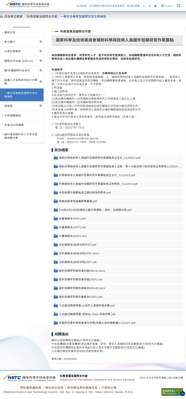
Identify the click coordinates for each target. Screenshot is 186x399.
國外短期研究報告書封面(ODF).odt (80, 279)
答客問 (8, 106)
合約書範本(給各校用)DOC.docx (79, 253)
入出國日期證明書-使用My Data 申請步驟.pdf (87, 314)
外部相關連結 (12, 115)
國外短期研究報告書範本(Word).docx (82, 288)
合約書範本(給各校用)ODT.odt (78, 262)
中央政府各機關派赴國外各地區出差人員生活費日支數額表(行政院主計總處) (98, 347)
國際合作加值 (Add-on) (18, 61)
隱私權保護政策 (30, 387)
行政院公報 (109, 387)
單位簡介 (9, 41)
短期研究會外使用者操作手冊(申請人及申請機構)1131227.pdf (97, 322)
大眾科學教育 (12, 51)
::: (5, 2)
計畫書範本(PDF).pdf (72, 218)
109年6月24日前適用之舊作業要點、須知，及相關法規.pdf (95, 209)
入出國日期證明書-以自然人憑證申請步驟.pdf (87, 305)
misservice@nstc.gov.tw (83, 138)
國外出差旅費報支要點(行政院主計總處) (76, 340)
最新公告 (9, 32)
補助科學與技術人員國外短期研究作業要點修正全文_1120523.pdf (100, 157)
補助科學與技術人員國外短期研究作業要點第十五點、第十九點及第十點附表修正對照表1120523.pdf (121, 166)
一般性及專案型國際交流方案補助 (83, 16)
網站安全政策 (54, 387)
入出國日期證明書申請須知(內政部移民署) (77, 351)
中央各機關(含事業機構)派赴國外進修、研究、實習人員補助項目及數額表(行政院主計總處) (107, 343)
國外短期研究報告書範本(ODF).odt (80, 296)
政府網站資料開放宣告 (82, 387)
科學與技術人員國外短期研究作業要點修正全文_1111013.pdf (97, 175)
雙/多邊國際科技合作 (17, 70)
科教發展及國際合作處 (42, 16)
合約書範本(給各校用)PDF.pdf (77, 244)
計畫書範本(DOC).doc (73, 236)
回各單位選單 (13, 16)
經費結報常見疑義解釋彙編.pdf (78, 201)
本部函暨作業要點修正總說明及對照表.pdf (85, 192)
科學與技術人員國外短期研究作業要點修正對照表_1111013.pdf (98, 183)
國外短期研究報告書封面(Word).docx (82, 270)
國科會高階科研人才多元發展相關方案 (20, 136)
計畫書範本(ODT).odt (72, 227)
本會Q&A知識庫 (14, 125)
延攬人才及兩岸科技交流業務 (20, 82)
